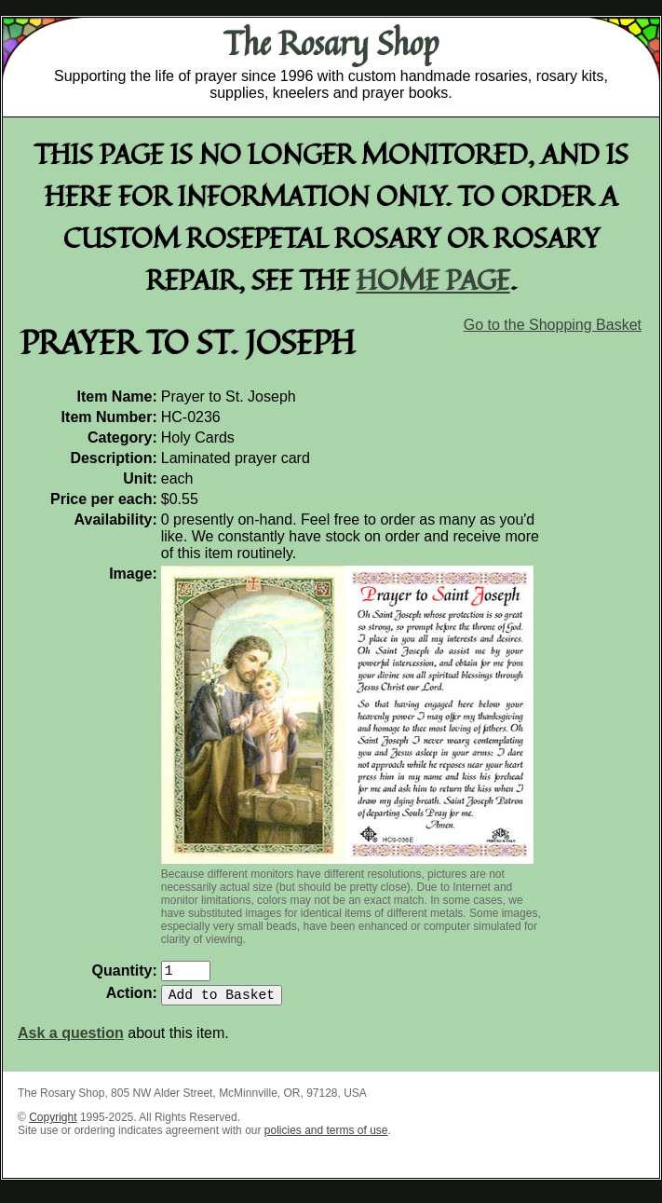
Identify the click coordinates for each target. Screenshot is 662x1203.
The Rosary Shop (331, 43)
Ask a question (71, 1040)
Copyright (52, 1124)
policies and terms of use (326, 1137)
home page (433, 279)
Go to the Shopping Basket (553, 325)
